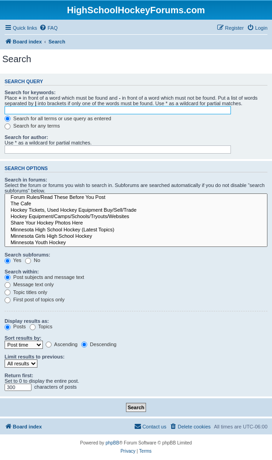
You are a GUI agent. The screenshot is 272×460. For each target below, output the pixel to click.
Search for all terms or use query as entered (58, 118)
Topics (41, 326)
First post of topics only (35, 299)
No (32, 260)
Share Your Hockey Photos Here (136, 223)
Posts (15, 326)
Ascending (62, 344)
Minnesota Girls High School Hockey (136, 236)
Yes (13, 260)
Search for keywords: (30, 92)
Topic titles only (26, 292)
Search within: (22, 271)
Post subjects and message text (44, 277)
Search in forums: (26, 179)
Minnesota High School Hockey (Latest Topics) (136, 230)
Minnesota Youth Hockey (136, 243)
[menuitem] (48, 27)
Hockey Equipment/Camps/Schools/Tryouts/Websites (136, 217)
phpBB (112, 442)
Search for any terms (32, 125)
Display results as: (27, 321)
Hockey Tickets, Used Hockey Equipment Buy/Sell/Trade (136, 210)
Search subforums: (27, 254)
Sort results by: (23, 338)
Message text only (29, 284)
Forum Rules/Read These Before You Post (136, 197)
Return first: (19, 375)
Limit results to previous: (34, 356)
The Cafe (136, 204)
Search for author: (26, 137)
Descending (98, 344)
